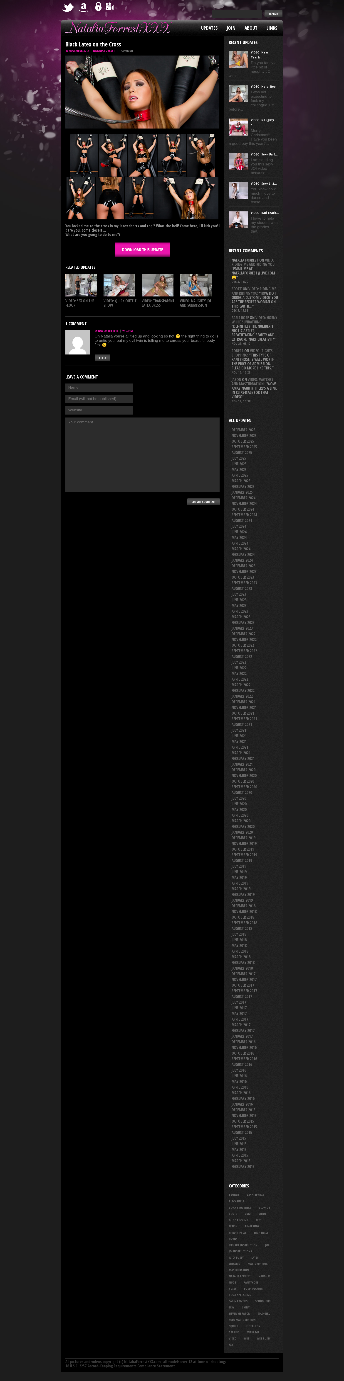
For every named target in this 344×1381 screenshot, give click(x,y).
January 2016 (242, 1104)
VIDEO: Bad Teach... (265, 212)
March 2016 (241, 1092)
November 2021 (244, 707)
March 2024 (241, 548)
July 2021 (239, 730)
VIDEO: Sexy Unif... (264, 154)
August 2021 (242, 724)
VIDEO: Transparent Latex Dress (158, 303)
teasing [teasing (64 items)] (234, 1332)
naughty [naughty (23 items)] (264, 1276)
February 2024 (243, 554)
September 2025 (244, 446)
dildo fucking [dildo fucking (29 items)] (238, 1220)
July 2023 (239, 594)
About (251, 28)
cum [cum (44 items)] (248, 1214)
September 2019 (244, 854)
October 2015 (243, 1121)
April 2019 (240, 883)
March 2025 (241, 480)
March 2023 (241, 616)
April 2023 (240, 611)
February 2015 (243, 1166)
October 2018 (243, 917)
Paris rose (240, 317)
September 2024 (244, 514)
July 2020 (239, 798)
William (127, 331)
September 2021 (244, 718)
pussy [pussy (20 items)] (232, 1288)
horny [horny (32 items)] (233, 1239)
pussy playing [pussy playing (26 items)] (253, 1288)
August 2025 (242, 452)
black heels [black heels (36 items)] (236, 1201)
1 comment (127, 51)
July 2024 (239, 526)
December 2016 (243, 1041)
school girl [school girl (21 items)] (263, 1301)
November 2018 (244, 911)
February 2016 (243, 1098)
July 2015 (239, 1138)
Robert (237, 350)
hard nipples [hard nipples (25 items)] (237, 1233)
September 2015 (244, 1126)
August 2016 (242, 1064)
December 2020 (243, 769)
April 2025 (240, 475)
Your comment (142, 454)
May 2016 (239, 1081)
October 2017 (243, 985)
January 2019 (242, 900)
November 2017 (244, 979)
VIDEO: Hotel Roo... (264, 86)
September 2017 (244, 990)
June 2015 (239, 1143)
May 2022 (239, 673)
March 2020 (241, 820)
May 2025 (239, 469)
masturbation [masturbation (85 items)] (239, 1270)
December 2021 (243, 701)
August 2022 (242, 656)
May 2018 (239, 945)
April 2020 (240, 815)
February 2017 (243, 1030)
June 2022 (239, 667)
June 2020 (239, 803)
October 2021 (243, 713)
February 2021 (243, 758)
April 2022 (240, 679)
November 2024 (244, 503)
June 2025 (239, 463)
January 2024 (242, 560)
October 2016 (243, 1053)
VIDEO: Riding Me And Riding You (253, 262)
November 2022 (244, 639)
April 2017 (240, 1019)
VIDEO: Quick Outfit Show (120, 303)
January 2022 (242, 696)
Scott (237, 288)
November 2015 (244, 1115)
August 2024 (242, 520)
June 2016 (239, 1075)
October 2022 (243, 645)
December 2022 (243, 633)
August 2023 (242, 588)
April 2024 (240, 543)
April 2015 (240, 1155)
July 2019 (239, 866)
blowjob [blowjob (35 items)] (264, 1208)
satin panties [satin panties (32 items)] (238, 1301)
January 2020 (242, 832)
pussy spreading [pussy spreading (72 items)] (240, 1295)
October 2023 (243, 577)
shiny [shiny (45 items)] (246, 1307)
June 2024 (239, 531)
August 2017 (242, 996)
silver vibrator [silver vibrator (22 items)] (239, 1313)
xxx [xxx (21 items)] (231, 1345)
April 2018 (240, 951)
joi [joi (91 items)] (267, 1245)
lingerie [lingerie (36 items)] (234, 1264)
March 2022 (241, 684)
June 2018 (239, 939)
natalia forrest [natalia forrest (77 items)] (240, 1276)
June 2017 (239, 1007)
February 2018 (243, 962)
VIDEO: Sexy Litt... (264, 183)
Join (231, 28)
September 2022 (244, 650)
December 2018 (243, 905)
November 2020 (244, 775)
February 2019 (243, 894)
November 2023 (244, 571)
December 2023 (243, 565)
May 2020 (239, 809)
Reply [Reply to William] (102, 358)
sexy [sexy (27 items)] (231, 1307)
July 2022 (239, 662)
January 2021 (242, 764)
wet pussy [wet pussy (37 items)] (263, 1338)
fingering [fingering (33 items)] (252, 1226)
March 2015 (241, 1160)
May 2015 (239, 1149)
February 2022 (243, 690)
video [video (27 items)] (232, 1338)
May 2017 (239, 1013)
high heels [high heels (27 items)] (261, 1233)
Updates (209, 28)
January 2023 (242, 628)
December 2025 (243, 429)
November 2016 (244, 1047)
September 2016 (244, 1058)
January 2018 (242, 968)
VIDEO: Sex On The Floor (79, 303)
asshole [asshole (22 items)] (234, 1195)
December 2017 (243, 973)
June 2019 (239, 871)
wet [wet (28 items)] (246, 1338)
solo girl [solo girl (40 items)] (263, 1313)
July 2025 (239, 458)
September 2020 (244, 786)
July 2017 (239, 1002)
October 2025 (243, 441)
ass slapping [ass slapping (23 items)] (255, 1195)
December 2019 (243, 837)
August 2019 (242, 860)
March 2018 (241, 956)
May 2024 (239, 537)
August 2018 (242, 928)
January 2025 (242, 492)
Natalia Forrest (104, 51)
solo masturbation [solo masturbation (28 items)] (242, 1320)
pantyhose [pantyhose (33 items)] (251, 1282)
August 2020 (242, 792)
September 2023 (244, 582)
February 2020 (243, 826)
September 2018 (244, 922)
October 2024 (243, 509)
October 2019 (243, 849)
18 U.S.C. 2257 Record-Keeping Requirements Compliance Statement (120, 1366)
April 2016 (240, 1087)
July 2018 (239, 934)
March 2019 (241, 888)
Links (272, 28)
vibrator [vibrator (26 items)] (253, 1332)
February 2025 (243, 486)
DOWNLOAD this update (142, 249)
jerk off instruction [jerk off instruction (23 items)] (243, 1245)
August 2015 (242, 1132)
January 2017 (242, 1036)
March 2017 (241, 1024)
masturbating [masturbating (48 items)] (258, 1264)
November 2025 (244, 435)
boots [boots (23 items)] (233, 1214)
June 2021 (239, 735)
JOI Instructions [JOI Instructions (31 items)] (240, 1251)
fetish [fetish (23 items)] (233, 1226)
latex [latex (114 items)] (254, 1257)
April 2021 (240, 747)
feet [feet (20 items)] (259, 1220)
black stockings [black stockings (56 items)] (240, 1208)
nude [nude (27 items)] (232, 1282)
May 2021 (239, 741)
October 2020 (243, 781)
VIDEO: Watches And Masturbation (252, 381)
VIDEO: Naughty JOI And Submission (195, 303)
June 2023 (239, 599)
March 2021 (241, 752)
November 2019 (244, 843)
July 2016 (239, 1070)
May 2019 (239, 877)
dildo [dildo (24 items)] (262, 1214)
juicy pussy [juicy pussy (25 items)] (236, 1257)
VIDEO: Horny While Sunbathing (254, 320)
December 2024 (243, 497)
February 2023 (243, 622)
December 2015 (243, 1109)
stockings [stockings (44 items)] (253, 1326)
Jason (236, 379)
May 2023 (239, 605)
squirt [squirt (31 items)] (233, 1326)
